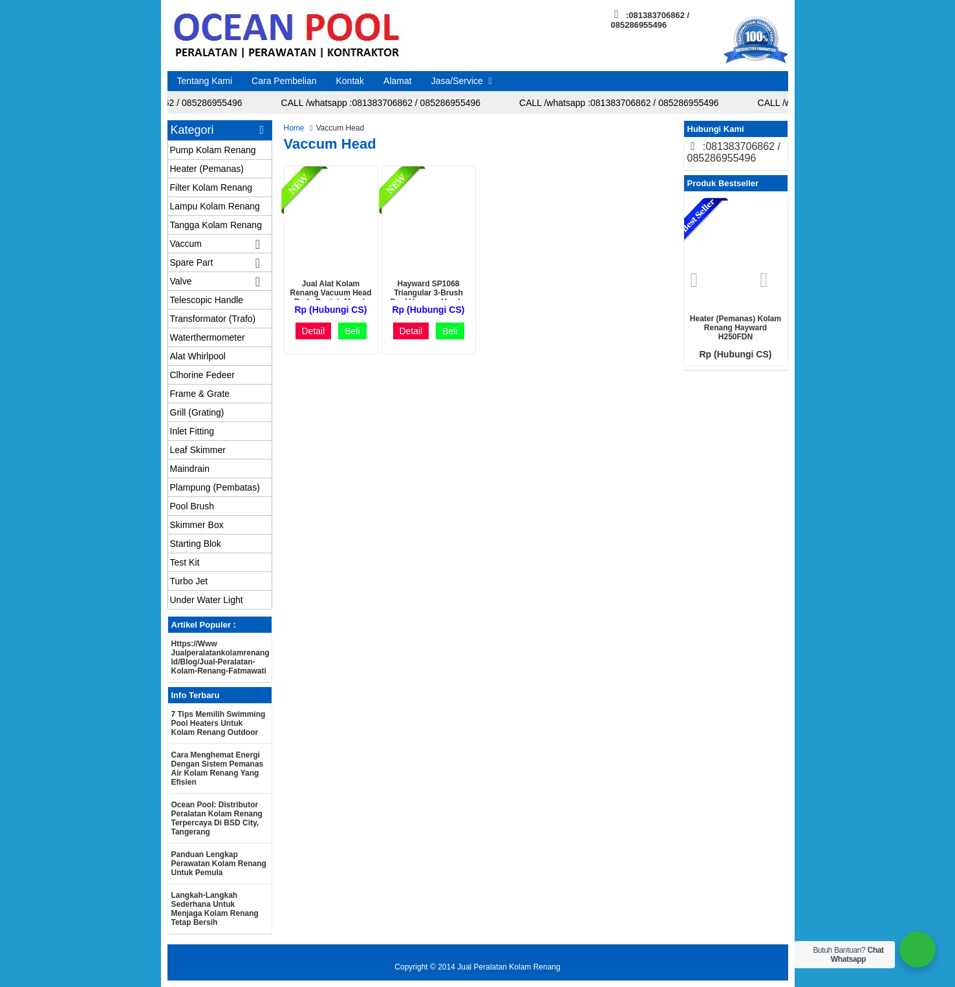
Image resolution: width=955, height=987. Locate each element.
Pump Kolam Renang (213, 150)
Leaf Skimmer (198, 450)
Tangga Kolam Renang (216, 225)
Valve (181, 281)
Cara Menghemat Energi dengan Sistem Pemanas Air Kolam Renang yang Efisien (217, 768)
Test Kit (185, 562)
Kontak (350, 81)
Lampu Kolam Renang (215, 206)
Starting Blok (195, 543)
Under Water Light (206, 600)
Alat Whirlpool (198, 356)
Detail (313, 331)
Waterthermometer (207, 337)
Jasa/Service (457, 81)
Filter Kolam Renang (211, 187)
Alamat (397, 81)
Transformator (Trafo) (213, 318)
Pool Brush (192, 506)
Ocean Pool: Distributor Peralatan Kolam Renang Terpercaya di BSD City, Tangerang (217, 818)
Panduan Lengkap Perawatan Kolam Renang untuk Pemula (218, 863)
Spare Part (191, 262)
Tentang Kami (205, 81)
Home (294, 128)
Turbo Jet (189, 581)
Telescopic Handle (207, 300)
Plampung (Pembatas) (215, 487)
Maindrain (189, 468)
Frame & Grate (200, 393)
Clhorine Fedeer (202, 375)
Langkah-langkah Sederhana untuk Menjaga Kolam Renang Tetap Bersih (215, 909)
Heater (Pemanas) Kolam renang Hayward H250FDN (735, 327)
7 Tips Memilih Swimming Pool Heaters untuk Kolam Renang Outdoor (218, 723)
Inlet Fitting (192, 431)
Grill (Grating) (197, 412)
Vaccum (186, 244)
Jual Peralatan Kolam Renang (508, 966)
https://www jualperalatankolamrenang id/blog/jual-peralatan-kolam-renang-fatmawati (220, 657)
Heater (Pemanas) (207, 169)
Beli (352, 331)
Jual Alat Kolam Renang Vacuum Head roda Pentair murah (330, 292)
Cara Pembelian (284, 81)
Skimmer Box (197, 525)
